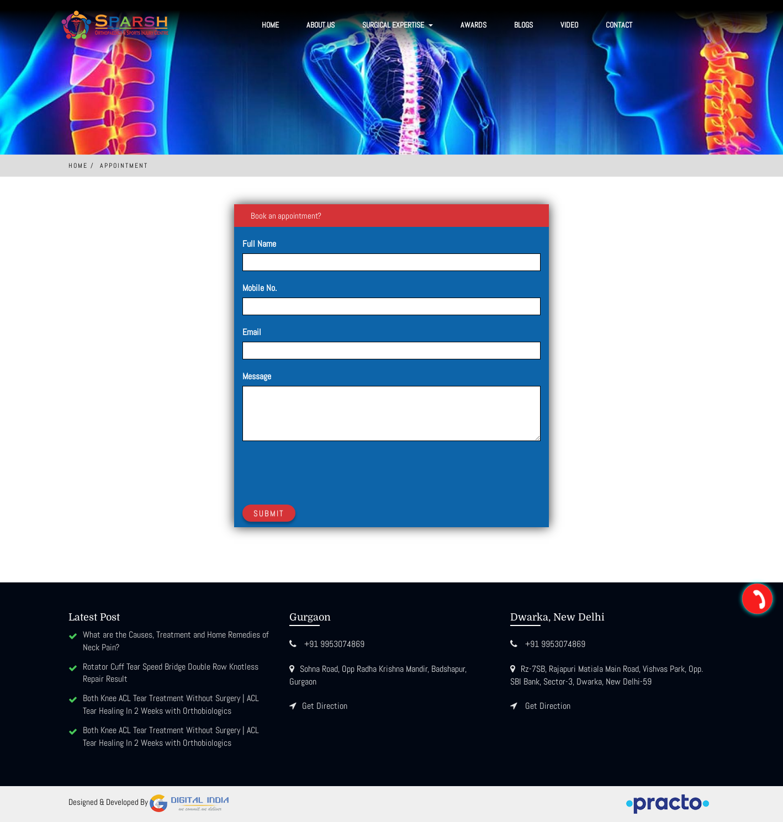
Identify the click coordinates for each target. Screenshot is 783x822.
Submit (268, 513)
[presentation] (326, 470)
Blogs (523, 25)
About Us (320, 25)
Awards (473, 25)
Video (569, 25)
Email (251, 332)
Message (256, 376)
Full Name (259, 244)
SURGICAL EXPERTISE (397, 25)
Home (270, 25)
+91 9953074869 (334, 644)
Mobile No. (259, 288)
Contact (619, 25)
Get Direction (324, 706)
